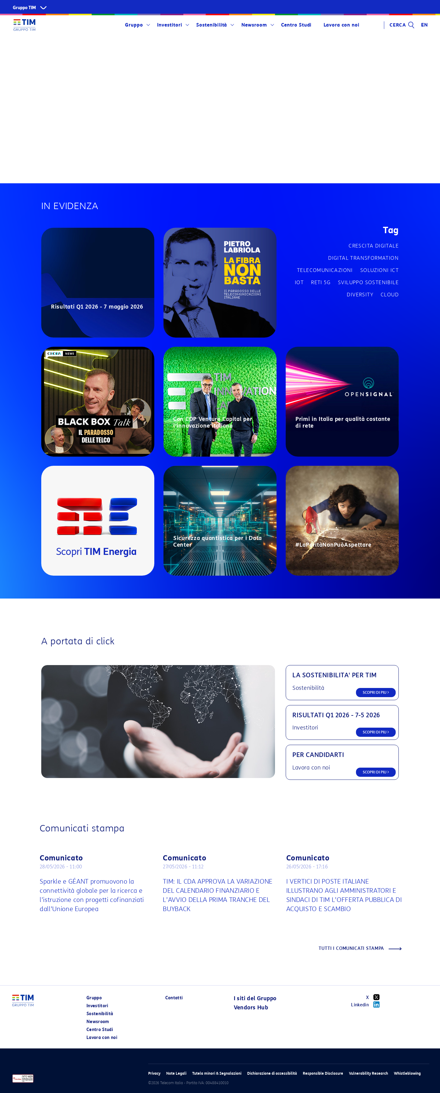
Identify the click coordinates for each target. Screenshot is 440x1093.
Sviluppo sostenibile (368, 282)
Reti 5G (321, 282)
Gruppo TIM (24, 7)
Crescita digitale (374, 246)
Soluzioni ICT (379, 270)
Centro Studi (296, 25)
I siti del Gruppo (255, 998)
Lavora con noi (341, 25)
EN (424, 25)
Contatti (174, 998)
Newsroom (254, 25)
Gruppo (134, 25)
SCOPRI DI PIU (376, 692)
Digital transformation (363, 258)
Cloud (390, 295)
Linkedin (367, 1004)
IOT (299, 282)
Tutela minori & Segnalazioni (216, 1073)
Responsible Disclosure (323, 1073)
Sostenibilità (211, 25)
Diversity (360, 295)
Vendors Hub (251, 1007)
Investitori (169, 25)
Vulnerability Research (368, 1073)
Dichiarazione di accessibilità (272, 1073)
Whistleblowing (407, 1073)
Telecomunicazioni (325, 270)
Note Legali (176, 1073)
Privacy (154, 1073)
